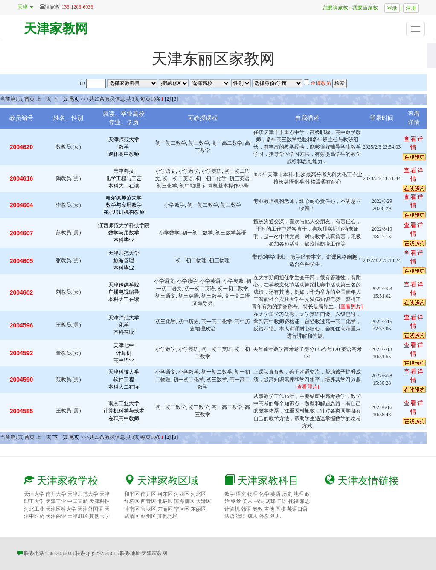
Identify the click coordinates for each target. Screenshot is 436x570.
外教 (264, 516)
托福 (293, 501)
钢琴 (236, 501)
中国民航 (77, 501)
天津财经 (77, 516)
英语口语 (297, 509)
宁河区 (181, 509)
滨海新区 (184, 501)
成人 (252, 516)
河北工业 (34, 509)
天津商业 (56, 516)
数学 (229, 494)
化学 (264, 494)
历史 (287, 494)
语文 (241, 494)
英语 (275, 494)
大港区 (203, 501)
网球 (270, 501)
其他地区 (167, 516)
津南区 (132, 509)
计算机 (232, 509)
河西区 (181, 494)
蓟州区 (148, 516)
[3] (175, 99)
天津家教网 (56, 28)
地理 (299, 494)
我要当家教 (367, 8)
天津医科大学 (61, 509)
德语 (241, 516)
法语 (229, 516)
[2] (168, 99)
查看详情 (414, 143)
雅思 (305, 501)
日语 (282, 501)
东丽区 (165, 509)
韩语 (246, 509)
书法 (259, 501)
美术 (247, 501)
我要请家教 (332, 8)
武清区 (132, 516)
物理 (252, 494)
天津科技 (99, 501)
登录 (392, 8)
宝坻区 (148, 509)
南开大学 (56, 494)
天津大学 (34, 494)
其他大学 (99, 516)
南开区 (148, 494)
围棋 (281, 509)
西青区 (148, 501)
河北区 (198, 494)
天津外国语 (90, 509)
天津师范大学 (82, 494)
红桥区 (132, 501)
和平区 (132, 494)
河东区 (165, 494)
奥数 (258, 509)
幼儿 (275, 516)
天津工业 (56, 501)
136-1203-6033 (77, 7)
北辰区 (165, 501)
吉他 (269, 509)
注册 (411, 8)
